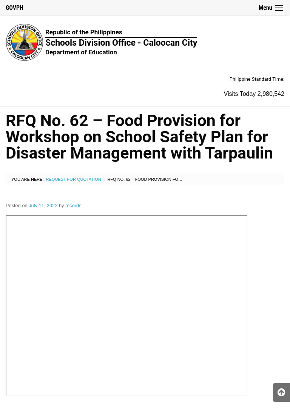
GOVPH (14, 7)
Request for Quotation (73, 179)
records (73, 205)
